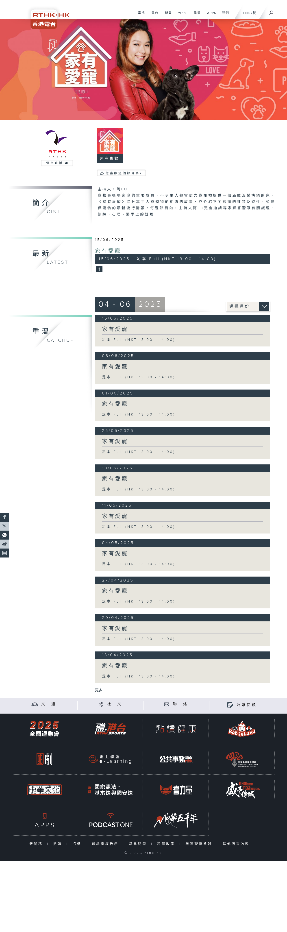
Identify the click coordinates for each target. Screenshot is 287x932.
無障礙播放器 (199, 844)
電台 (153, 15)
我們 (224, 15)
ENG (246, 13)
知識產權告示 (106, 844)
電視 (140, 15)
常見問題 (139, 844)
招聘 (58, 844)
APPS (210, 15)
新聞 (166, 15)
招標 (77, 844)
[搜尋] (271, 11)
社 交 (114, 704)
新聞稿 (37, 844)
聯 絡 (180, 704)
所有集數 (109, 159)
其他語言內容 (237, 844)
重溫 (195, 15)
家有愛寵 (108, 251)
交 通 (49, 704)
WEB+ (181, 15)
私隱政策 (167, 844)
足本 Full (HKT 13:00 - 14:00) (138, 340)
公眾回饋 (247, 705)
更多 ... (100, 690)
